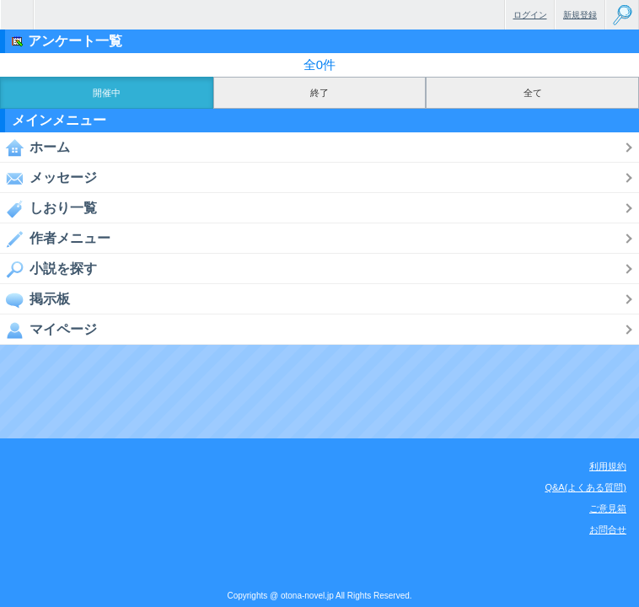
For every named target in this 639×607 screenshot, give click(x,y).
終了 (319, 93)
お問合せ (607, 529)
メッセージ (48, 178)
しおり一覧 (48, 208)
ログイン (530, 14)
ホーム (35, 147)
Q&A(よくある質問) (585, 487)
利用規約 (607, 466)
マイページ (48, 329)
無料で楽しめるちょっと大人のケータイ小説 (17, 15)
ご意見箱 (607, 508)
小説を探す (48, 269)
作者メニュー (55, 238)
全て (533, 93)
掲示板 (35, 299)
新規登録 (580, 14)
